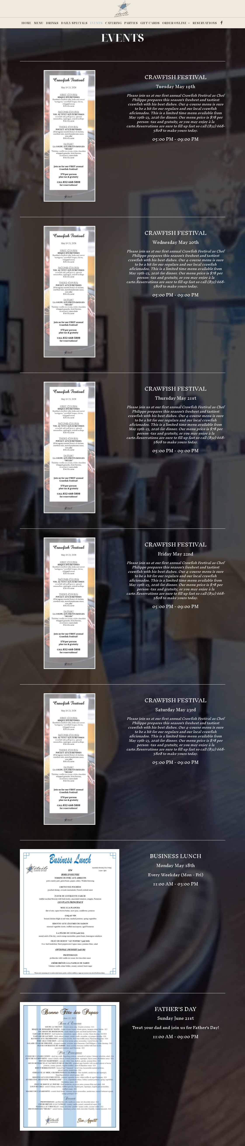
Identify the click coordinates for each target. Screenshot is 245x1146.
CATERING (113, 23)
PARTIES (131, 23)
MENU (38, 23)
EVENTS (96, 23)
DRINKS (52, 23)
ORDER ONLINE (176, 23)
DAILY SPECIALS (74, 23)
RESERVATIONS (205, 23)
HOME (26, 23)
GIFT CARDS (150, 23)
